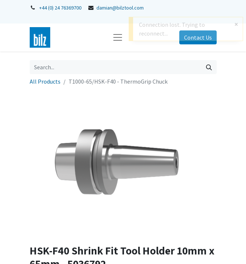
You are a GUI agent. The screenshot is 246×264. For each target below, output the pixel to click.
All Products (45, 81)
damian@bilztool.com (120, 7)
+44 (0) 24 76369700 (60, 7)
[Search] (209, 67)
